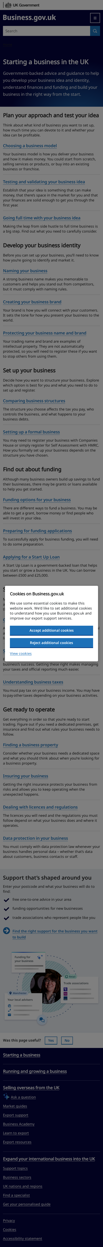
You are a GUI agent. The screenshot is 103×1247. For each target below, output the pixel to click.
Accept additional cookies (52, 630)
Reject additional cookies (51, 642)
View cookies (21, 653)
